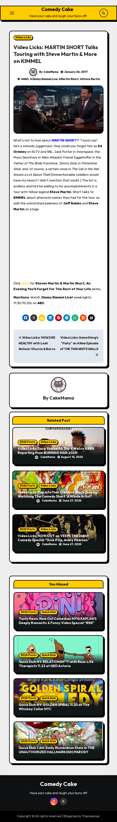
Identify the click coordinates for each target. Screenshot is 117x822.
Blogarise (70, 816)
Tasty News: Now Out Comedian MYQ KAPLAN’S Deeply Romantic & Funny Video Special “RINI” (57, 620)
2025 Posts (27, 442)
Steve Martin (91, 79)
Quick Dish (49, 612)
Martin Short (70, 79)
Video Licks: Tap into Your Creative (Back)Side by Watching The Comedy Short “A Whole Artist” (57, 494)
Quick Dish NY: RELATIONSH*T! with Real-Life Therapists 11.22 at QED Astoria (56, 663)
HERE (25, 283)
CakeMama (51, 72)
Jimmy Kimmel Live (45, 79)
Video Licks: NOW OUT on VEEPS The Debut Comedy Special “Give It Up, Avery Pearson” (53, 538)
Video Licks (23, 37)
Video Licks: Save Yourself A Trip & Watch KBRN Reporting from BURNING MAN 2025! (56, 450)
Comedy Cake (57, 9)
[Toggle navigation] (12, 13)
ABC (26, 79)
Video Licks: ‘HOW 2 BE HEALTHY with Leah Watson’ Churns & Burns (37, 343)
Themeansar (91, 816)
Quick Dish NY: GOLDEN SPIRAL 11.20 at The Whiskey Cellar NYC (54, 707)
